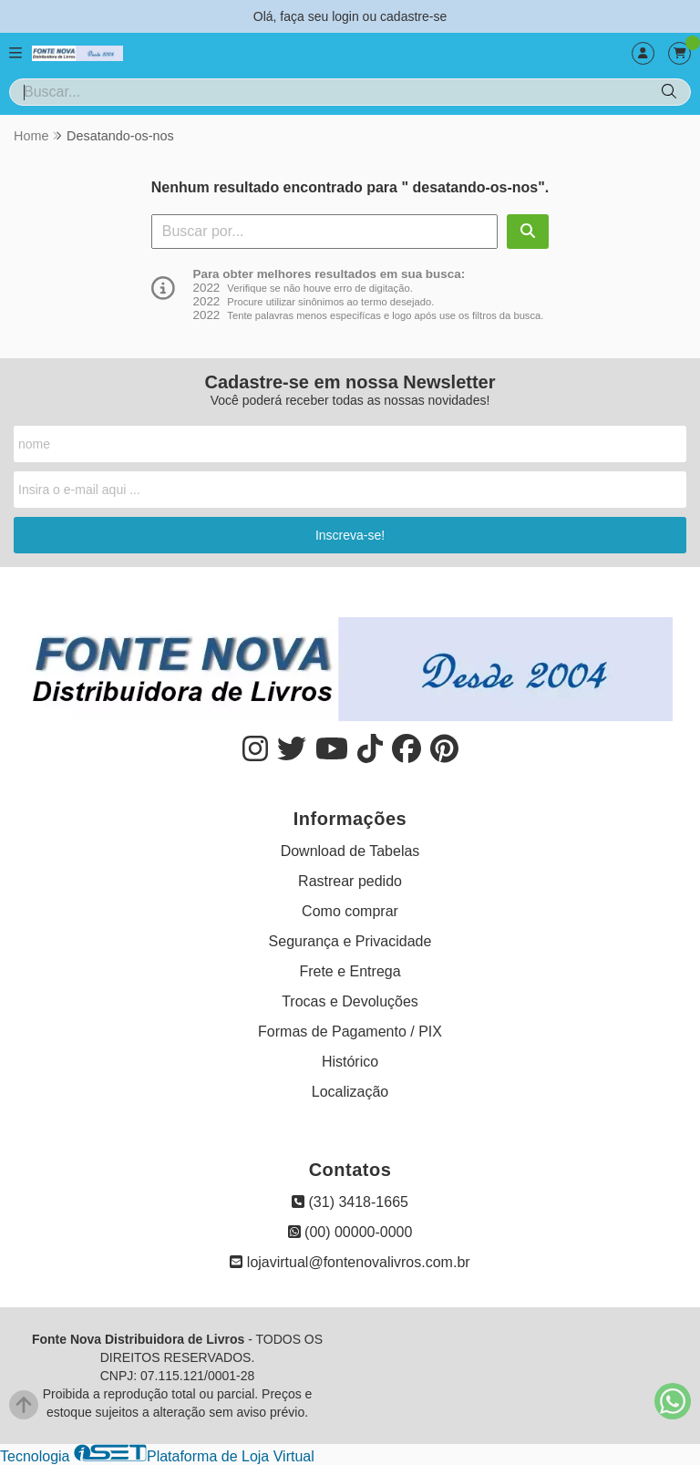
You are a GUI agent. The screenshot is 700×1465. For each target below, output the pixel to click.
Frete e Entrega (349, 971)
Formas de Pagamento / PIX (350, 1031)
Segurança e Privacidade (350, 941)
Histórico (350, 1061)
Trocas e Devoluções (350, 1001)
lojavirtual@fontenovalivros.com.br (349, 1262)
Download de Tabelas (350, 851)
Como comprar (350, 911)
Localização (350, 1091)
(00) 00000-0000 (350, 1232)
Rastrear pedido (350, 881)
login (347, 16)
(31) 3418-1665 (350, 1202)
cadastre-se (413, 16)
